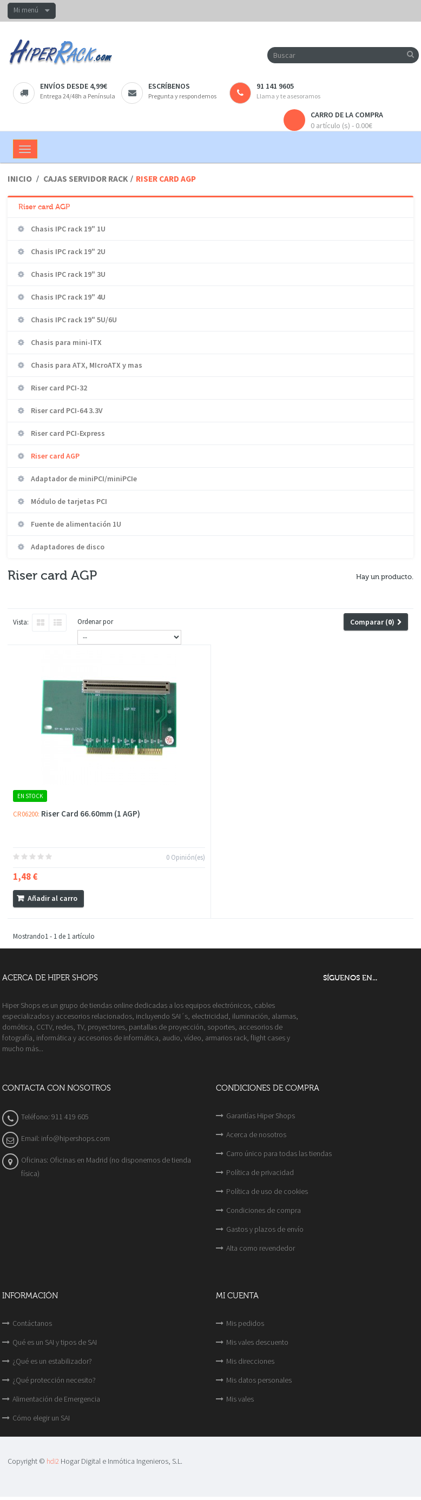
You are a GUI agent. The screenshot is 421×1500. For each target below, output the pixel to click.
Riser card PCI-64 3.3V (66, 410)
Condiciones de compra (263, 1210)
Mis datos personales (259, 1380)
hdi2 (53, 1461)
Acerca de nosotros (256, 1134)
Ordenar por (95, 621)
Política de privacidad (260, 1172)
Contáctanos (32, 1323)
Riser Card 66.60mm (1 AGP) (90, 813)
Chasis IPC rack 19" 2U (67, 251)
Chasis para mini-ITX (65, 342)
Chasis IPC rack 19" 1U (67, 229)
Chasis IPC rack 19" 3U (67, 274)
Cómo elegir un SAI (41, 1418)
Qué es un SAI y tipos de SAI (54, 1342)
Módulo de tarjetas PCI (68, 501)
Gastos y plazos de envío (265, 1229)
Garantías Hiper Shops (260, 1115)
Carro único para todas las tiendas (279, 1153)
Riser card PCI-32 (58, 388)
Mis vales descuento (257, 1342)
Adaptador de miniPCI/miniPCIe (83, 478)
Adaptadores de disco (66, 547)
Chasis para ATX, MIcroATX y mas (85, 365)
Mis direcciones (250, 1361)
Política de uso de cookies (267, 1191)
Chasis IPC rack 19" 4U (67, 297)
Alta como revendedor (260, 1248)
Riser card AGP (54, 456)
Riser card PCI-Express (67, 433)
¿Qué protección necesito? (54, 1380)
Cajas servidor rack (85, 179)
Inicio (20, 179)
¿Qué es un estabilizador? (52, 1361)
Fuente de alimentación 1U (75, 524)
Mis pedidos (245, 1323)
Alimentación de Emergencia (56, 1399)
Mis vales (240, 1399)
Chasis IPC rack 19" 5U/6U (73, 319)
